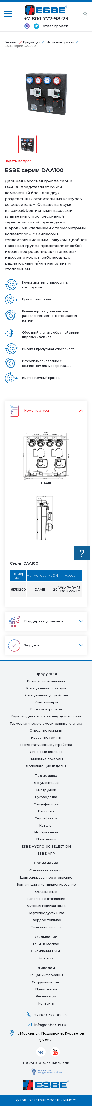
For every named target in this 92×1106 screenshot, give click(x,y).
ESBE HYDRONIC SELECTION (46, 846)
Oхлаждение (46, 892)
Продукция (31, 42)
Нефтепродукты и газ (46, 913)
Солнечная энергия (46, 870)
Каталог (46, 825)
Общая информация (46, 975)
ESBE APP (46, 853)
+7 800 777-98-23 (50, 1014)
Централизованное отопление (46, 877)
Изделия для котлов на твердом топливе (46, 716)
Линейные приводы (46, 759)
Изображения (46, 832)
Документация (46, 783)
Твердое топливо (46, 920)
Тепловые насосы (46, 927)
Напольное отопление (46, 899)
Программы (46, 839)
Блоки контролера (46, 709)
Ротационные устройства (46, 695)
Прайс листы (46, 989)
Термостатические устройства (46, 745)
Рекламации (46, 996)
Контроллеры (46, 702)
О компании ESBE (46, 951)
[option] (46, 93)
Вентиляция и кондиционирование (46, 884)
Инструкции (46, 790)
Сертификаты (46, 818)
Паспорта (46, 811)
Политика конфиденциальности (46, 1063)
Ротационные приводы (46, 688)
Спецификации (46, 804)
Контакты (46, 1003)
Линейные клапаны (46, 752)
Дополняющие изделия (46, 766)
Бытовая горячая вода (46, 906)
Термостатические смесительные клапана (46, 723)
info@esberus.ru (50, 1024)
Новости (46, 958)
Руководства (46, 797)
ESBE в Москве (46, 944)
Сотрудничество (46, 982)
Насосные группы (60, 42)
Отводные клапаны (46, 730)
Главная (11, 42)
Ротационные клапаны (46, 681)
